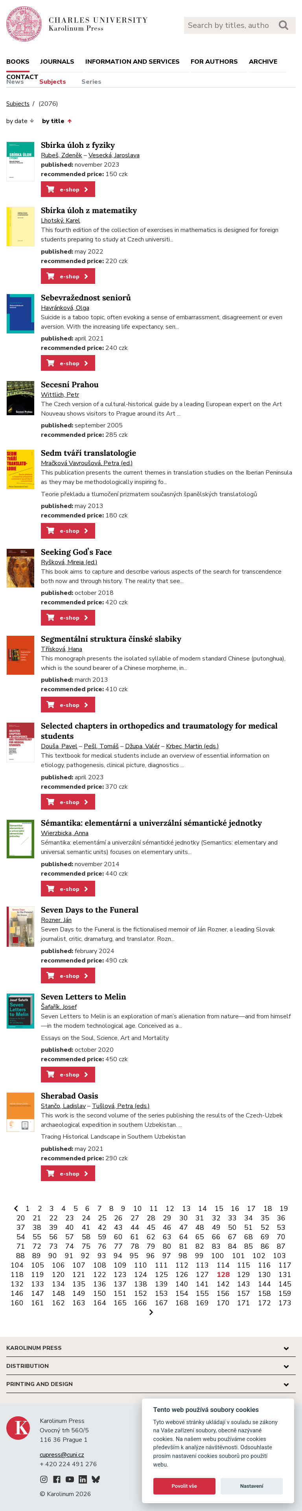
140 (181, 1284)
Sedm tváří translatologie (88, 453)
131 (284, 1274)
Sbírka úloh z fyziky (78, 145)
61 (135, 1237)
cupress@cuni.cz (62, 1454)
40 (69, 1227)
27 (135, 1218)
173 (284, 1303)
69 (265, 1237)
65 (199, 1237)
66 (216, 1237)
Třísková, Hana (61, 649)
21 (37, 1218)
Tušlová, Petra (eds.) (121, 1106)
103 (279, 1256)
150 (99, 1293)
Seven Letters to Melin (83, 997)
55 (37, 1237)
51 (248, 1227)
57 (69, 1237)
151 (120, 1293)
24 (86, 1218)
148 (58, 1293)
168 (181, 1303)
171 (243, 1303)
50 (232, 1227)
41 (86, 1227)
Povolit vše (184, 1486)
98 (183, 1256)
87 (281, 1246)
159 (284, 1293)
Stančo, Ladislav (63, 1106)
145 (284, 1284)
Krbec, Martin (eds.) (192, 746)
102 (258, 1256)
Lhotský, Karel (60, 220)
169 (202, 1303)
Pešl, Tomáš (101, 746)
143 (243, 1284)
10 (137, 1208)
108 (99, 1265)
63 (167, 1237)
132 (17, 1284)
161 (37, 1303)
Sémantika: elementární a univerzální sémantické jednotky (151, 823)
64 (183, 1237)
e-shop (67, 189)
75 (86, 1246)
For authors (214, 61)
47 (183, 1227)
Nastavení (251, 1486)
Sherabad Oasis (69, 1096)
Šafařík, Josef (59, 1007)
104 (17, 1265)
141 (202, 1284)
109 (120, 1265)
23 (69, 1218)
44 (135, 1227)
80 (167, 1246)
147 (37, 1293)
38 (37, 1227)
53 (281, 1227)
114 (223, 1265)
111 (161, 1265)
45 (151, 1227)
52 (265, 1227)
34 (248, 1218)
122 (99, 1274)
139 (161, 1284)
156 (223, 1293)
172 (264, 1303)
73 (53, 1246)
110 (140, 1265)
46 (167, 1227)
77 (118, 1246)
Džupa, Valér (142, 746)
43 (118, 1227)
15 (219, 1208)
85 (248, 1246)
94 (118, 1256)
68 (248, 1237)
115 (243, 1265)
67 (232, 1237)
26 (118, 1218)
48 (199, 1227)
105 (37, 1265)
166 (140, 1303)
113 (202, 1265)
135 (78, 1284)
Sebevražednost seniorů (86, 298)
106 (58, 1265)
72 (37, 1246)
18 (267, 1208)
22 (53, 1218)
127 (202, 1274)
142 (223, 1284)
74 (69, 1246)
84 (232, 1246)
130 (264, 1274)
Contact (22, 77)
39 (53, 1227)
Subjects (52, 81)
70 (281, 1237)
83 (216, 1246)
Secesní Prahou (70, 385)
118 (17, 1274)
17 (251, 1208)
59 (102, 1237)
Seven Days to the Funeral (89, 910)
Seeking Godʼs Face (76, 552)
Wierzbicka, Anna (64, 833)
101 (238, 1256)
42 (102, 1227)
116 (264, 1265)
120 (58, 1274)
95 (134, 1256)
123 (120, 1274)
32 (216, 1218)
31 (199, 1218)
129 (243, 1274)
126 (181, 1274)
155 (202, 1293)
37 (21, 1227)
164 (99, 1303)
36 (281, 1218)
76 (102, 1246)
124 (140, 1274)
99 (199, 1256)
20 (21, 1218)
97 (166, 1256)
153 (161, 1293)
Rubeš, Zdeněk (61, 155)
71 (21, 1246)
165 (120, 1303)
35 (265, 1218)
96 (150, 1256)
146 (17, 1293)
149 (78, 1293)
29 (167, 1218)
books (17, 61)
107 (78, 1265)
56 (53, 1237)
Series (91, 81)
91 (69, 1256)
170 (223, 1303)
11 (153, 1208)
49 (216, 1227)
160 (17, 1303)
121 (78, 1274)
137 (120, 1284)
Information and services (132, 61)
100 (217, 1256)
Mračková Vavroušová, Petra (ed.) (87, 463)
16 (235, 1208)
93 (102, 1256)
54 (21, 1237)
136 (99, 1284)
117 (284, 1265)
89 (36, 1256)
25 (102, 1218)
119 (37, 1274)
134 (58, 1284)
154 (181, 1293)
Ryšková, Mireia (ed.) (69, 562)
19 (284, 1208)
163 (78, 1303)
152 (140, 1293)
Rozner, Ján (56, 920)
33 (232, 1218)
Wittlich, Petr (60, 394)
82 (199, 1246)
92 (85, 1256)
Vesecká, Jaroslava (114, 155)
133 (37, 1284)
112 (181, 1265)
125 (161, 1274)
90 (52, 1256)
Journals (57, 61)
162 (58, 1303)
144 (264, 1284)
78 (135, 1246)
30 (183, 1218)
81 (183, 1246)
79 (151, 1246)
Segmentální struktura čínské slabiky (111, 639)
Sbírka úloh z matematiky (89, 210)
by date (20, 121)
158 (264, 1293)
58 (86, 1237)
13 (186, 1208)
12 (170, 1208)
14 (202, 1208)
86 (265, 1246)
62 (151, 1237)
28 (151, 1218)
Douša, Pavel (59, 746)
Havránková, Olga (65, 308)
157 (243, 1293)
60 (118, 1237)
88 (20, 1256)
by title (56, 121)
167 (161, 1303)
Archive (263, 61)
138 (140, 1284)
